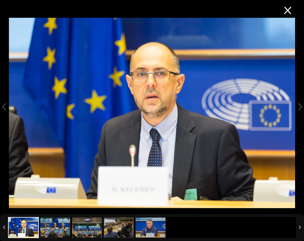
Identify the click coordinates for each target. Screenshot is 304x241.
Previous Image (4, 107)
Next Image (300, 107)
